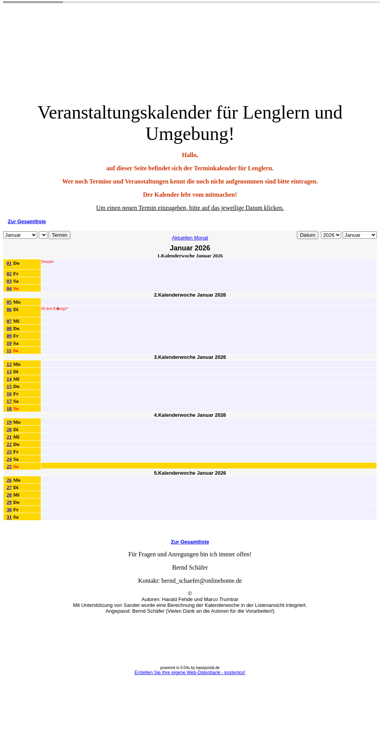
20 (9, 429)
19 (9, 422)
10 (9, 343)
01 (9, 263)
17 (9, 401)
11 (9, 350)
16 (9, 394)
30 (9, 509)
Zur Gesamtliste (27, 221)
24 (9, 459)
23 (9, 451)
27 (9, 487)
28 (9, 495)
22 (9, 444)
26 (9, 480)
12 (9, 364)
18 (9, 408)
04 (9, 288)
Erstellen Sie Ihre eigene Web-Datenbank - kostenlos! (189, 672)
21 (9, 437)
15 (9, 386)
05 (9, 302)
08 (9, 328)
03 (9, 281)
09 (9, 336)
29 (9, 502)
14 (9, 379)
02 (9, 273)
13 (9, 371)
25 (9, 466)
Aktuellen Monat (190, 238)
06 (9, 309)
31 (9, 517)
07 (9, 321)
